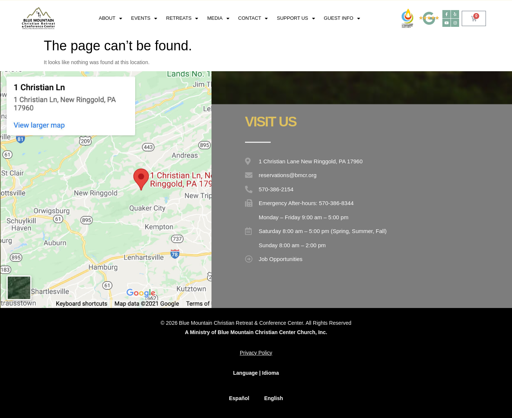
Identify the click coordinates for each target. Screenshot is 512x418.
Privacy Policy (256, 353)
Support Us (296, 18)
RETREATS (182, 18)
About (110, 18)
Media (218, 18)
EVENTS (144, 18)
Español (239, 398)
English (273, 398)
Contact (253, 18)
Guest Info (342, 18)
